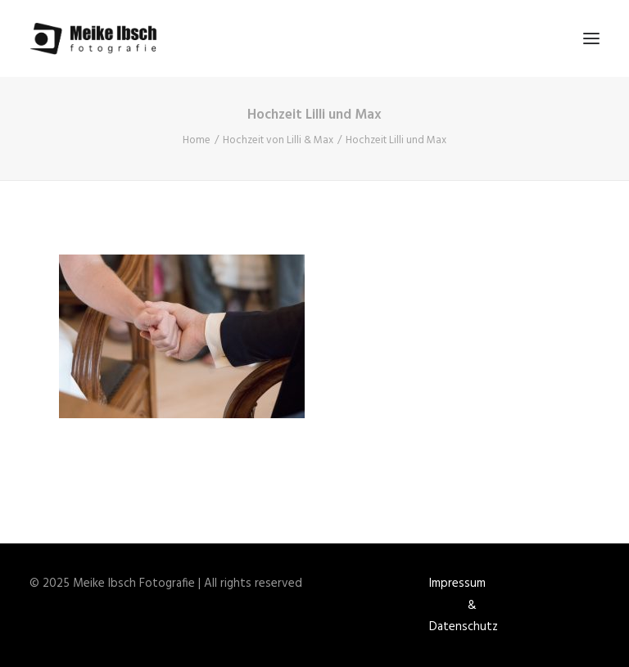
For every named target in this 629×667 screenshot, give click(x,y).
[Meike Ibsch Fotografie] (97, 38)
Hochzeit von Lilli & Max (278, 140)
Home (196, 140)
